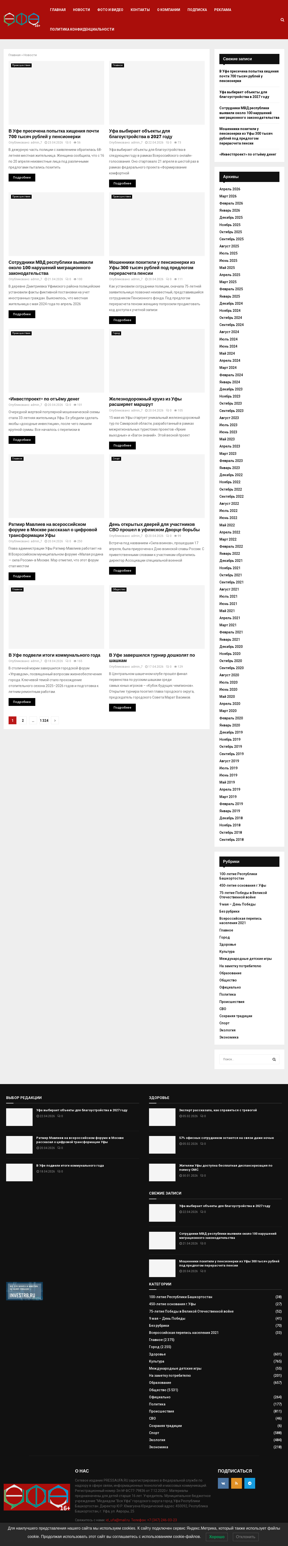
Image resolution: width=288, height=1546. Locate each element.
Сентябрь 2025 (231, 239)
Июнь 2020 (228, 689)
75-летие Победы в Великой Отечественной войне (191, 1311)
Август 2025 (229, 246)
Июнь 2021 (228, 604)
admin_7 (36, 142)
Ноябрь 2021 (229, 568)
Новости (81, 10)
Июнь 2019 (228, 775)
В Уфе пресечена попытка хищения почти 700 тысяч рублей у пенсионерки (54, 133)
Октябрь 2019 (230, 747)
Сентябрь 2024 (231, 325)
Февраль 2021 (231, 632)
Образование (230, 973)
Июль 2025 (228, 253)
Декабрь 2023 (231, 389)
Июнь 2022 (228, 518)
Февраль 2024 (231, 375)
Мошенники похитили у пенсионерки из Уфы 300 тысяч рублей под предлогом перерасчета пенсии (152, 268)
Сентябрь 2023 (231, 411)
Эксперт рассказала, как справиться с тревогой (218, 1110)
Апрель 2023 (229, 446)
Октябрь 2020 (230, 661)
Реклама (222, 10)
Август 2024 (229, 332)
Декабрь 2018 (231, 818)
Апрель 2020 (229, 704)
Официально (230, 987)
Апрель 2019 (229, 789)
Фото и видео (110, 10)
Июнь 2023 (228, 432)
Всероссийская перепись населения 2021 (240, 921)
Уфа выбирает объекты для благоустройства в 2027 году (140, 133)
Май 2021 (227, 611)
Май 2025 (227, 268)
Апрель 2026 (229, 189)
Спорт (116, 458)
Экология (227, 1030)
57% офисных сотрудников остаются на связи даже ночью (226, 1138)
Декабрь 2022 (231, 475)
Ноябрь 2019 (229, 739)
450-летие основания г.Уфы (242, 885)
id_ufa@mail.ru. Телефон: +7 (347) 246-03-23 (141, 1520)
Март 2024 (228, 368)
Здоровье (227, 944)
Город (116, 333)
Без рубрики (229, 911)
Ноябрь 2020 (229, 654)
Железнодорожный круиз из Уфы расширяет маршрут (145, 401)
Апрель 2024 (229, 360)
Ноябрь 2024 (229, 311)
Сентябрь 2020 (231, 668)
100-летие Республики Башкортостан (238, 876)
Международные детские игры (245, 959)
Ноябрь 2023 (229, 396)
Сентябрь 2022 (231, 496)
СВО (222, 1009)
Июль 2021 (228, 596)
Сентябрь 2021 (231, 582)
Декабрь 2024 (231, 303)
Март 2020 (228, 711)
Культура (227, 952)
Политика (227, 994)
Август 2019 (229, 761)
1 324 (44, 721)
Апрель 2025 (229, 275)
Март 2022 (228, 539)
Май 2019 (227, 782)
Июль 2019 (228, 768)
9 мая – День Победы (237, 904)
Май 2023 (227, 439)
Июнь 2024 (228, 346)
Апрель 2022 (229, 532)
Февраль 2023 (231, 461)
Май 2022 (227, 525)
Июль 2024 (228, 339)
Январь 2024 (229, 382)
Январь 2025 (229, 296)
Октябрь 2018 (230, 832)
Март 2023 (228, 454)
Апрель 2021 (229, 618)
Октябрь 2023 (230, 403)
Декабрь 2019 (231, 732)
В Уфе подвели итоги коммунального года (54, 655)
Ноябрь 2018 (229, 825)
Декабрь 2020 (231, 647)
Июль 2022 (228, 511)
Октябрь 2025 (230, 232)
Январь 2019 (229, 811)
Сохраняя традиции (235, 1016)
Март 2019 (228, 797)
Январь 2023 (229, 468)
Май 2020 (227, 697)
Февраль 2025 (231, 289)
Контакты (140, 10)
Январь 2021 (229, 639)
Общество (119, 589)
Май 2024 (227, 353)
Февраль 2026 (231, 203)
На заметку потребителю (240, 966)
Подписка (197, 10)
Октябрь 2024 (230, 318)
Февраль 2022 (231, 546)
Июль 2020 (228, 682)
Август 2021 (229, 589)
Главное (118, 65)
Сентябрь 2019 (231, 754)
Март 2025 (228, 282)
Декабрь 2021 (231, 561)
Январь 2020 (229, 725)
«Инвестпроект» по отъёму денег (44, 399)
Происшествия (21, 65)
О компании (168, 10)
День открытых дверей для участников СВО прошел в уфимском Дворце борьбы (154, 527)
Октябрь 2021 (230, 575)
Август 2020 (229, 675)
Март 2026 (228, 196)
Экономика (228, 1037)
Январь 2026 (229, 210)
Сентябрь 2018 (231, 840)
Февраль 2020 (231, 718)
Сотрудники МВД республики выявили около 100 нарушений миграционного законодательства (51, 268)
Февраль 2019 (231, 804)
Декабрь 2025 (231, 217)
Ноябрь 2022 (229, 482)
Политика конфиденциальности (82, 29)
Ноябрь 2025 (229, 225)
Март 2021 (228, 625)
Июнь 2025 (228, 261)
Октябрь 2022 (230, 489)
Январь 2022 (229, 554)
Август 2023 (229, 418)
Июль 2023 (228, 425)
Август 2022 (229, 504)
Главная (58, 10)
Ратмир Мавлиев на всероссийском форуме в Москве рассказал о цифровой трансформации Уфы (53, 530)
